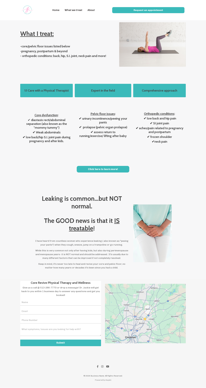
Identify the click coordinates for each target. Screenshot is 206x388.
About (91, 10)
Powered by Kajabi (103, 381)
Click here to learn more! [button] (103, 169)
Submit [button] (60, 343)
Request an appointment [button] (148, 10)
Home (55, 10)
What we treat (73, 10)
